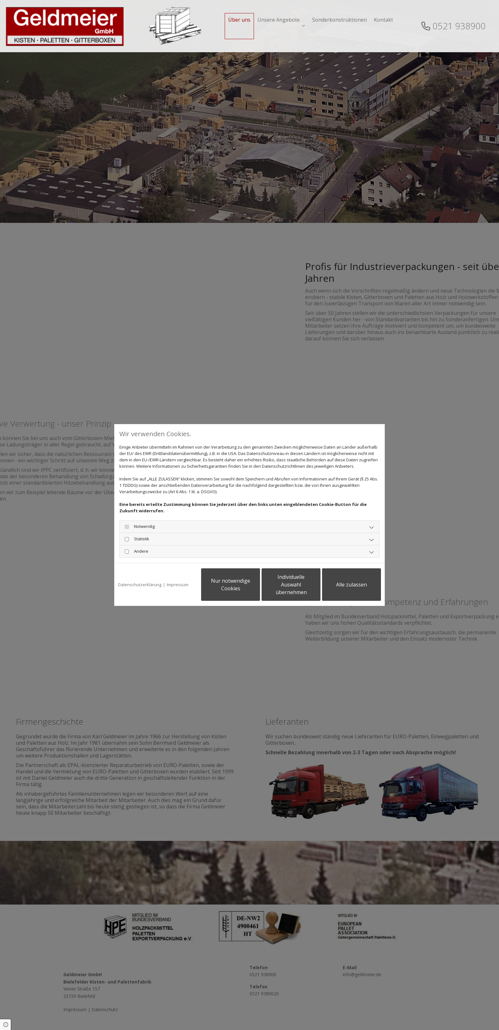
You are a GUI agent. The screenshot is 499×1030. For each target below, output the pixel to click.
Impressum (177, 584)
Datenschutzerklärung (139, 584)
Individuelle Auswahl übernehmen (291, 584)
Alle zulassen (351, 584)
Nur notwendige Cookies (230, 584)
